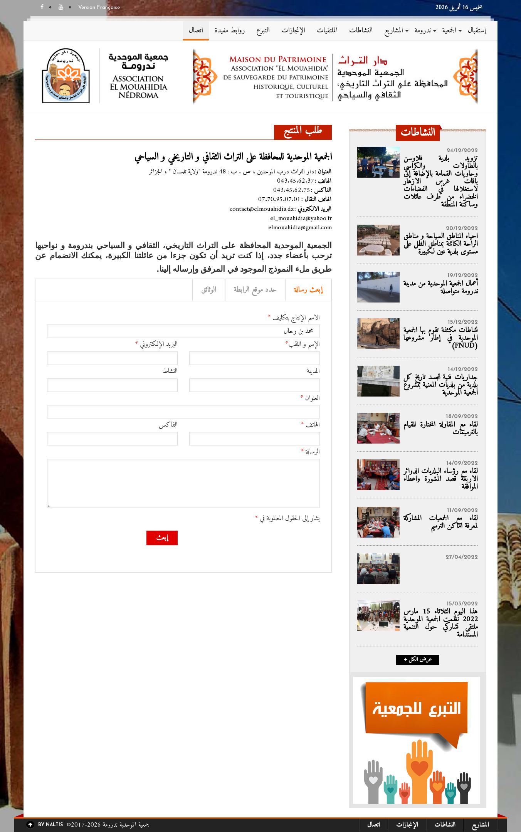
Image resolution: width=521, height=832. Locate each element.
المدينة (313, 371)
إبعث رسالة (308, 290)
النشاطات (361, 30)
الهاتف (310, 425)
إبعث (162, 538)
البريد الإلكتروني (156, 345)
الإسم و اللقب (302, 345)
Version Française (99, 7)
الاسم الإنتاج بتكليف (293, 318)
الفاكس (168, 425)
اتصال (196, 30)
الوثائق (208, 290)
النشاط (170, 371)
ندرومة (423, 30)
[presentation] (261, 546)
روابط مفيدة (230, 30)
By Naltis (50, 825)
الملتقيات (327, 30)
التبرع (263, 30)
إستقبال (477, 30)
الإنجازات (293, 30)
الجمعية (449, 30)
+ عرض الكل (418, 660)
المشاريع (393, 30)
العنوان (310, 398)
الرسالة (310, 452)
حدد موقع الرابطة (255, 290)
